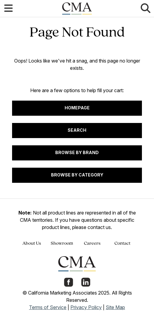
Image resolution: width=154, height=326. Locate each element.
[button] (8, 8)
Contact (122, 243)
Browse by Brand (77, 152)
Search (77, 130)
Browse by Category (77, 174)
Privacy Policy (86, 307)
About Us (31, 243)
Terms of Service (47, 307)
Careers (92, 243)
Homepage (77, 107)
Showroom (62, 243)
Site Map (115, 307)
